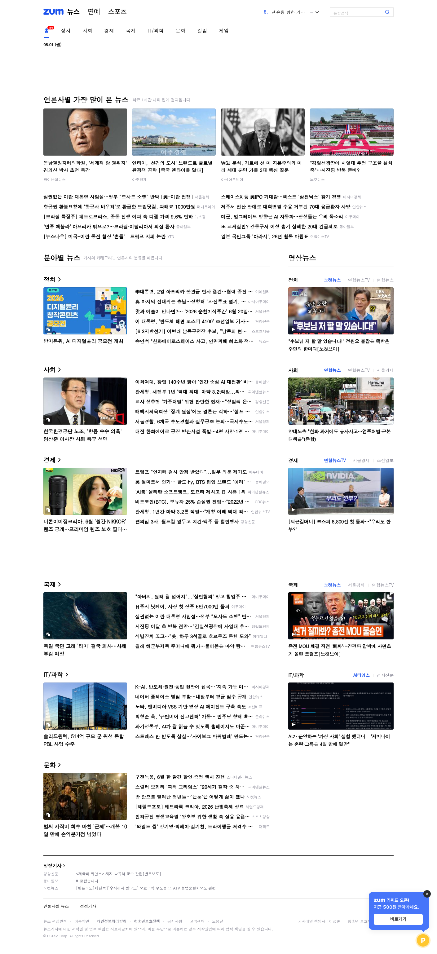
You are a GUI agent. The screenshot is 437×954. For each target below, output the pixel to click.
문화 (180, 30)
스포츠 (117, 12)
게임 (224, 30)
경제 (109, 30)
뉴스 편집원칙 (55, 921)
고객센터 (197, 921)
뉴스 (73, 12)
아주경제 (139, 179)
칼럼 (202, 30)
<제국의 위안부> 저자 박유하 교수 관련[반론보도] (118, 873)
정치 (66, 30)
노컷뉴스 (317, 179)
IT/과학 (156, 30)
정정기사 (52, 865)
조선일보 (385, 460)
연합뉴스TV (358, 280)
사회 (87, 30)
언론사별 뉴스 (56, 906)
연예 (94, 12)
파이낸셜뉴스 (54, 179)
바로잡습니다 (87, 880)
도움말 (217, 921)
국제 (131, 30)
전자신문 (385, 675)
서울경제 (385, 370)
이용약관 (81, 921)
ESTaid (52, 936)
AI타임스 (361, 675)
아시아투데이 (232, 179)
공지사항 (174, 921)
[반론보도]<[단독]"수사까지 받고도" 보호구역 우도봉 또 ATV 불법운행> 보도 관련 (146, 887)
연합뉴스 (385, 280)
